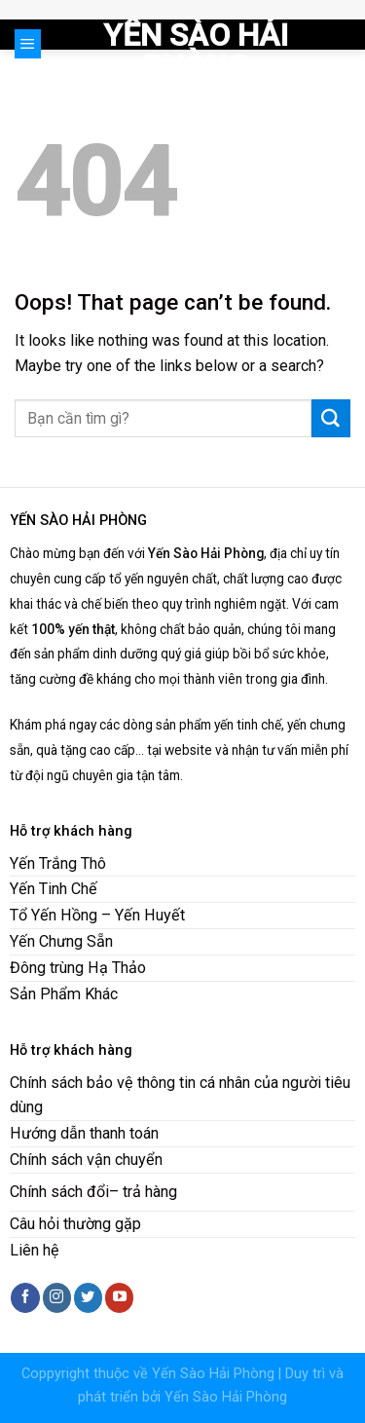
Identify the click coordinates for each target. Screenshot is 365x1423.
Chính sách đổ (57, 1191)
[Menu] (28, 43)
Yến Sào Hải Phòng (195, 50)
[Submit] (330, 418)
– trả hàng (143, 1191)
